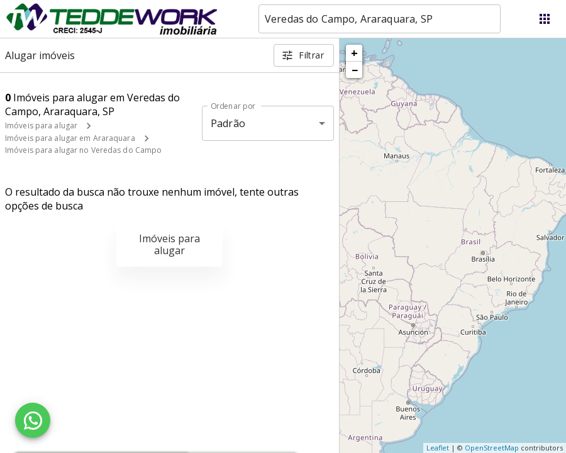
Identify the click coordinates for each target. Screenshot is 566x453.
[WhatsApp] (32, 420)
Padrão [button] (228, 123)
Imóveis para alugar (41, 125)
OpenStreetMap (492, 447)
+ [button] (354, 52)
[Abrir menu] (545, 19)
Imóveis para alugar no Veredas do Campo (83, 150)
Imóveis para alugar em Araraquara (70, 138)
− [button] (355, 69)
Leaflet (437, 447)
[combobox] (379, 18)
